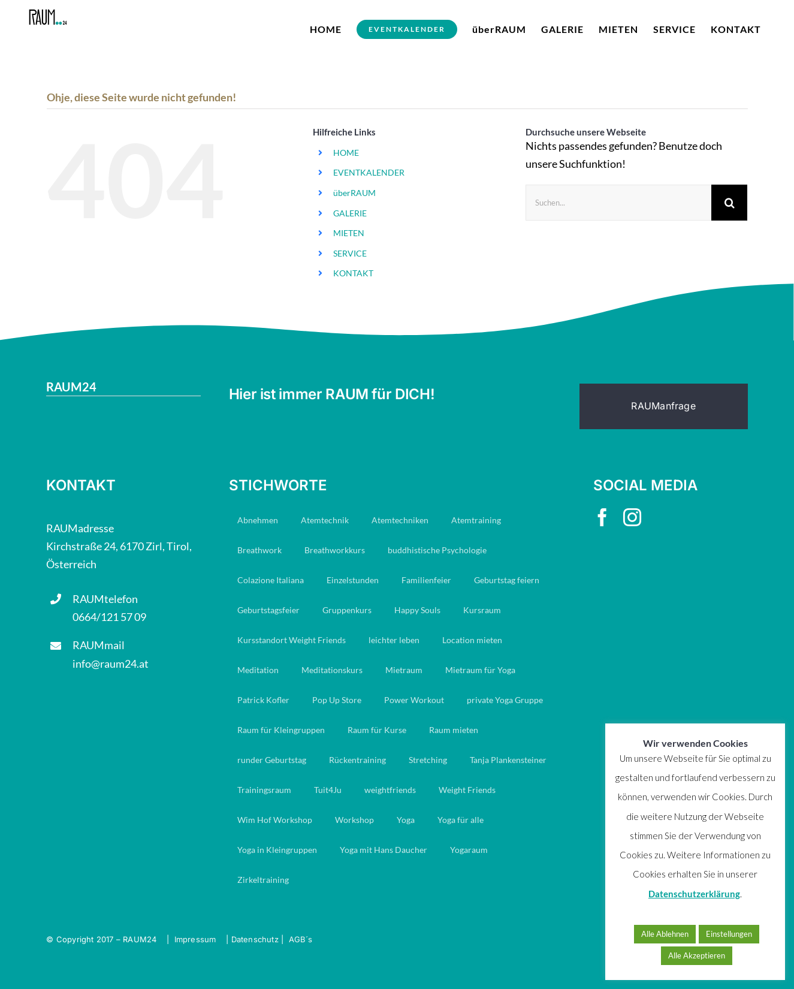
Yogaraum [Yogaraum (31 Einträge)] (469, 850)
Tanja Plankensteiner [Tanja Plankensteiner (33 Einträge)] (508, 760)
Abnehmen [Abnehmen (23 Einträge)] (257, 520)
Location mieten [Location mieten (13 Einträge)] (472, 640)
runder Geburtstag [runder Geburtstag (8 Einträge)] (271, 760)
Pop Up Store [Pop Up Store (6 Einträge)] (336, 700)
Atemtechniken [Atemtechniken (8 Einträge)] (400, 520)
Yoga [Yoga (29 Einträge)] (406, 820)
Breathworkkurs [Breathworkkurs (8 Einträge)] (334, 550)
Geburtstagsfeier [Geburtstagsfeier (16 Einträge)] (268, 610)
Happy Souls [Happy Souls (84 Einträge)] (417, 610)
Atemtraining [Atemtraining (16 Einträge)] (476, 520)
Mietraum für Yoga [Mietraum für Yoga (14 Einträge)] (480, 670)
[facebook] (602, 517)
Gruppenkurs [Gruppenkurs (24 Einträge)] (347, 610)
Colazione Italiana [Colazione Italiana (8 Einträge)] (270, 580)
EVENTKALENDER (368, 172)
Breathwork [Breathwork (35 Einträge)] (259, 550)
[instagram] (632, 517)
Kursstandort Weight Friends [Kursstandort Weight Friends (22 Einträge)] (291, 640)
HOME (346, 152)
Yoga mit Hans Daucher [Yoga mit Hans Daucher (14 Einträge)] (383, 850)
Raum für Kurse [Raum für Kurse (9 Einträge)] (377, 730)
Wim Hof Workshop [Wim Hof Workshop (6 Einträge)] (274, 820)
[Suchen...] (618, 203)
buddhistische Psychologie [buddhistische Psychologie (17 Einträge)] (437, 550)
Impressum (195, 939)
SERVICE (350, 253)
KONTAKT (353, 273)
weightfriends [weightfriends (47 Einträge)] (390, 790)
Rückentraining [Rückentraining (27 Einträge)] (357, 760)
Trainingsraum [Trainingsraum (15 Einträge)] (264, 790)
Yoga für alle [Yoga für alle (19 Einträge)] (460, 820)
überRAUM (354, 193)
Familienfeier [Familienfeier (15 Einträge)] (426, 580)
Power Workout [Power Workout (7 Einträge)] (414, 700)
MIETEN (348, 233)
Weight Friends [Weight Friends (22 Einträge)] (467, 790)
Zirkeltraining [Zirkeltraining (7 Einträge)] (263, 880)
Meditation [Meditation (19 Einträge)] (258, 670)
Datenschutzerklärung (694, 893)
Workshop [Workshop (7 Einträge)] (354, 820)
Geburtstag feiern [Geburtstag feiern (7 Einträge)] (506, 580)
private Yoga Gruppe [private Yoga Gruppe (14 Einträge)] (505, 700)
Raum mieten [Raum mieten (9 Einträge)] (453, 730)
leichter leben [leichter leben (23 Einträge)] (394, 640)
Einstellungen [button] (729, 934)
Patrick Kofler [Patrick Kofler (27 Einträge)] (263, 700)
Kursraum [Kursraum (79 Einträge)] (482, 610)
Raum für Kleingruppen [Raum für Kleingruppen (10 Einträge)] (281, 730)
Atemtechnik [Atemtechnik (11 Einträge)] (325, 520)
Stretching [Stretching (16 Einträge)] (428, 760)
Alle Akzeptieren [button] (696, 955)
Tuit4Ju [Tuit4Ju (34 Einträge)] (328, 790)
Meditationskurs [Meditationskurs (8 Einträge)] (332, 670)
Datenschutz (255, 939)
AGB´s (301, 939)
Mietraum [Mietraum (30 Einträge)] (403, 670)
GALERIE (350, 213)
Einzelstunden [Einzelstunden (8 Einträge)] (353, 580)
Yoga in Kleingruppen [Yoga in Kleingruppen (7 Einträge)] (277, 850)
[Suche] (729, 203)
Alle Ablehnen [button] (665, 934)
